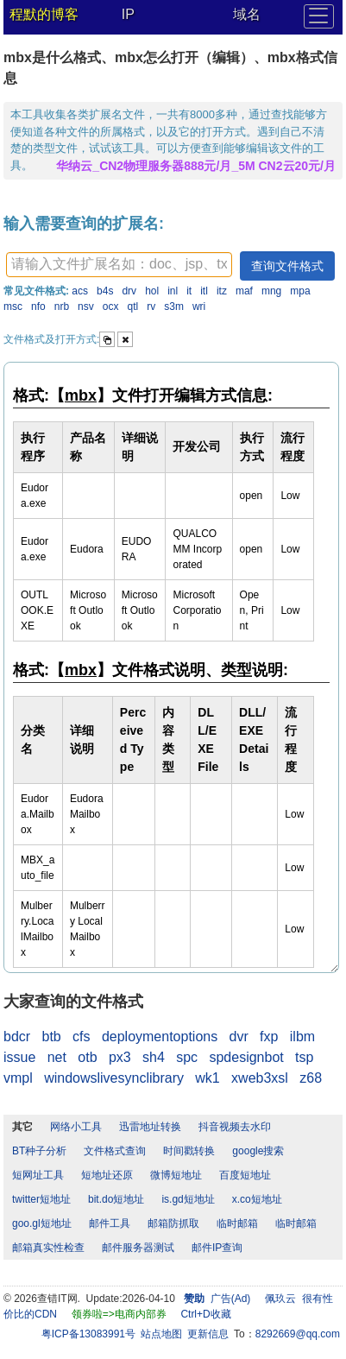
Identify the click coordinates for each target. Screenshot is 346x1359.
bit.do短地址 (116, 1199)
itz (222, 291)
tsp (304, 1057)
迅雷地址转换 (150, 1127)
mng (271, 291)
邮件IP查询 (217, 1248)
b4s (105, 291)
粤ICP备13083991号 (88, 1334)
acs (80, 291)
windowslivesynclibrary (114, 1078)
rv (151, 306)
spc (187, 1057)
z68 (310, 1078)
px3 (120, 1057)
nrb (61, 306)
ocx (111, 306)
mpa (300, 291)
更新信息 (208, 1334)
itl (204, 291)
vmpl (18, 1078)
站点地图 (161, 1334)
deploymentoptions (159, 1036)
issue (19, 1057)
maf (244, 291)
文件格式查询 (115, 1151)
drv (129, 291)
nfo (38, 306)
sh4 (153, 1057)
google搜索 (258, 1151)
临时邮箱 (237, 1223)
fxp (269, 1036)
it (189, 291)
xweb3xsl (259, 1078)
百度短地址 (245, 1175)
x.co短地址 (257, 1199)
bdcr (16, 1036)
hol (152, 291)
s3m (174, 306)
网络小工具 (76, 1127)
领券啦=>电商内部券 (119, 1314)
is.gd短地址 (187, 1199)
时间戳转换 (189, 1151)
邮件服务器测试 (138, 1248)
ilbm (302, 1036)
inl (172, 291)
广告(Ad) (231, 1299)
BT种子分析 (39, 1151)
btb (50, 1036)
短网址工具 (38, 1175)
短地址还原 (107, 1175)
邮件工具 (109, 1223)
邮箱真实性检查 (48, 1248)
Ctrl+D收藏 (205, 1314)
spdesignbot (246, 1057)
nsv (86, 306)
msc (12, 306)
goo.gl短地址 (42, 1223)
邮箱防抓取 (173, 1223)
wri (198, 306)
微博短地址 (176, 1175)
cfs (81, 1036)
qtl (133, 306)
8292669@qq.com (297, 1334)
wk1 (207, 1078)
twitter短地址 (41, 1199)
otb (87, 1057)
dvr (239, 1036)
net (56, 1057)
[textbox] (119, 264)
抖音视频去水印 (234, 1127)
